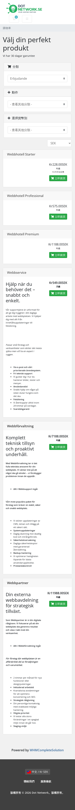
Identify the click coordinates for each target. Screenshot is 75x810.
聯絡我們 (29, 781)
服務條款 (46, 781)
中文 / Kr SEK (37, 772)
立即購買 (58, 178)
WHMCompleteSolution (47, 750)
